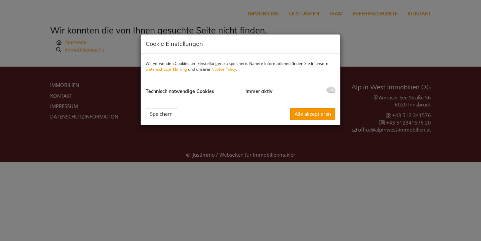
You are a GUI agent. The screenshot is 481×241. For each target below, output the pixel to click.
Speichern (161, 113)
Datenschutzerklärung (166, 69)
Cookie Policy (224, 69)
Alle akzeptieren (313, 113)
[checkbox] (330, 90)
